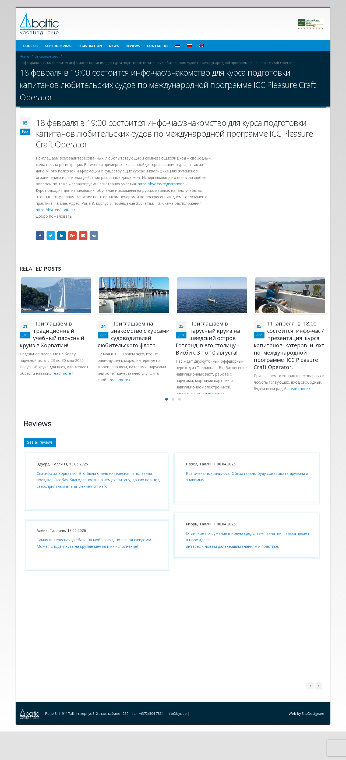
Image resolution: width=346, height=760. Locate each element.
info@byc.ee (177, 719)
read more (63, 373)
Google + (72, 235)
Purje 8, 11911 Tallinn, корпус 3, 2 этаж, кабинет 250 (86, 719)
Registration (89, 46)
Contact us (157, 46)
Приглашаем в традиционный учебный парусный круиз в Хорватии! (52, 334)
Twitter (51, 235)
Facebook (40, 235)
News (114, 46)
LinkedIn (61, 235)
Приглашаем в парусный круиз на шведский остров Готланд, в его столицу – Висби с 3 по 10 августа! (208, 338)
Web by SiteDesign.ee (306, 719)
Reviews (133, 46)
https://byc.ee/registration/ (161, 183)
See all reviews (40, 447)
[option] (95, 521)
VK (94, 235)
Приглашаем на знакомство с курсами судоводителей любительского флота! (134, 334)
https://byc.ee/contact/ (55, 209)
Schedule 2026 (57, 46)
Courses (30, 46)
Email (83, 235)
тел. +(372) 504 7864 (147, 719)
